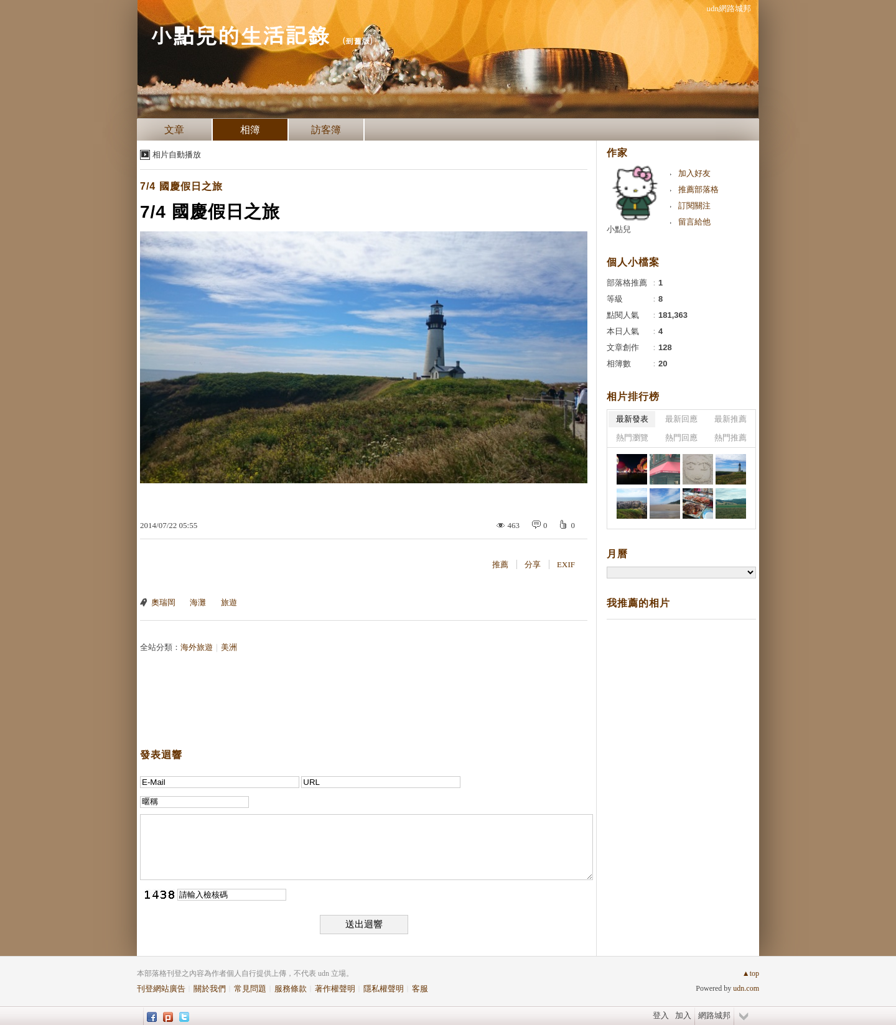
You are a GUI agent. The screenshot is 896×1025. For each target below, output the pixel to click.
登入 (661, 1015)
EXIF (566, 564)
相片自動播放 (176, 154)
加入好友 (694, 173)
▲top (750, 973)
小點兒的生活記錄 (239, 34)
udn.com (746, 988)
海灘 (198, 602)
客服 (420, 988)
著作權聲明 (335, 988)
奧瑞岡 (163, 602)
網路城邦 (714, 1015)
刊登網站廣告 (161, 988)
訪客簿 (326, 129)
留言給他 (694, 221)
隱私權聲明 (383, 988)
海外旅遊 (196, 647)
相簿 (250, 129)
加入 (683, 1015)
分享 (533, 564)
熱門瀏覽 (632, 437)
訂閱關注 (694, 205)
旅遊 (229, 602)
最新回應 (681, 419)
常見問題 (250, 988)
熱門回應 (681, 437)
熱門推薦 (730, 437)
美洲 (229, 647)
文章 (174, 129)
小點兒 (619, 229)
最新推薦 (730, 419)
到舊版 (357, 41)
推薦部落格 (698, 189)
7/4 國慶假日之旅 (181, 186)
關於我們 (210, 988)
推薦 (500, 564)
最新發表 (632, 419)
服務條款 (290, 988)
